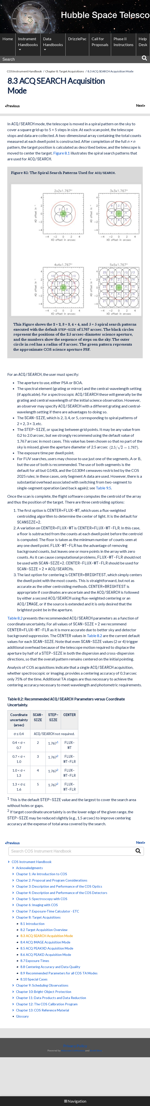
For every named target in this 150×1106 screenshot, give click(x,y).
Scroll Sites (96, 1051)
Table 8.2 (15, 619)
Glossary (22, 1017)
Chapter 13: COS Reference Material (42, 1011)
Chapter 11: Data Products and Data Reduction (51, 999)
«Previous (12, 106)
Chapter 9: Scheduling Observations (42, 986)
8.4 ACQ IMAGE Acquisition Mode (45, 943)
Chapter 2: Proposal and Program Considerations (51, 881)
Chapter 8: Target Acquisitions (64, 71)
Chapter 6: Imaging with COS (37, 906)
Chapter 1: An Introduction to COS (41, 875)
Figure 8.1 (61, 153)
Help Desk (143, 41)
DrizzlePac (77, 38)
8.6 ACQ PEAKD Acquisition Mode (45, 955)
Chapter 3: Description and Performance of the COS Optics (59, 887)
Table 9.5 (103, 488)
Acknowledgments (29, 869)
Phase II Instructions (123, 41)
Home (7, 38)
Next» (140, 105)
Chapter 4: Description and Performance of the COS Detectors (61, 894)
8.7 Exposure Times (34, 962)
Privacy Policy (75, 1046)
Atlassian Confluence (73, 1051)
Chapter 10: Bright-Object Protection (43, 993)
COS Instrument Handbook (24, 71)
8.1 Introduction (32, 925)
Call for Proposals (100, 41)
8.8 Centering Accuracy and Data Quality (50, 968)
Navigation (75, 1101)
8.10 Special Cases (33, 980)
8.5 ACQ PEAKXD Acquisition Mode (46, 949)
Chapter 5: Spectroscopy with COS (41, 900)
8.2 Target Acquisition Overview (43, 931)
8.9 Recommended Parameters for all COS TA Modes (58, 974)
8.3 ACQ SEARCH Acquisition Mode (46, 937)
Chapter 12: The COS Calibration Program (47, 1005)
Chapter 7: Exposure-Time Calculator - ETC (47, 912)
